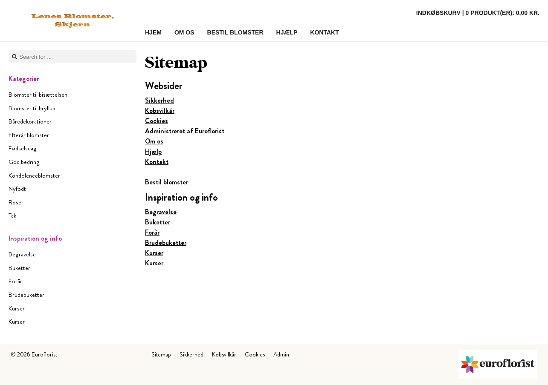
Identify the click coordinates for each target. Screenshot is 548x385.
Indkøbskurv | (477, 12)
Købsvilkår (159, 110)
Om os (154, 141)
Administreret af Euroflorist (184, 131)
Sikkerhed (159, 100)
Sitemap (161, 354)
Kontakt (156, 162)
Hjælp (153, 151)
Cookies (156, 121)
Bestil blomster (166, 182)
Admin (281, 354)
